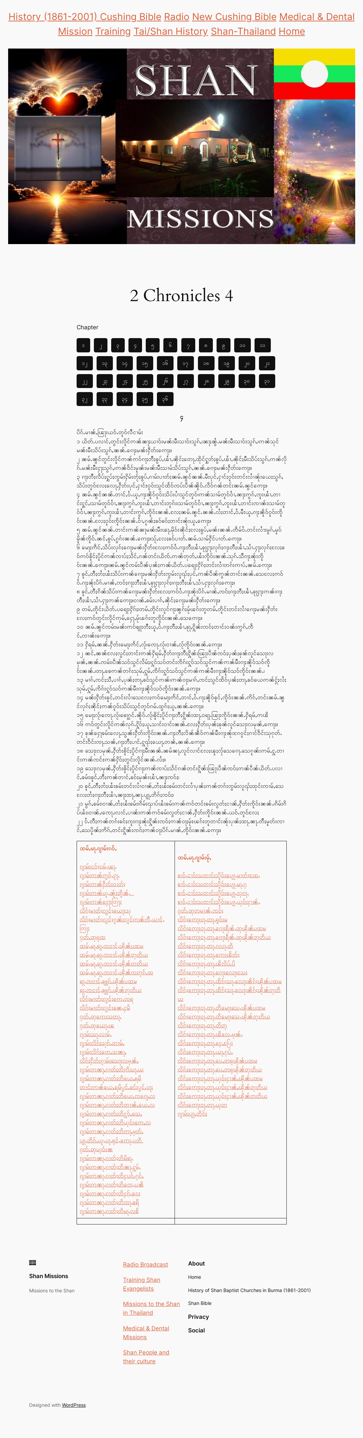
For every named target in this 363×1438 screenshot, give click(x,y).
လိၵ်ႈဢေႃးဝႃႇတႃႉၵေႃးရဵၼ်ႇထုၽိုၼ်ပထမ (222, 928)
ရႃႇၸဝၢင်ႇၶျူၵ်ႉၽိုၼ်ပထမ (108, 981)
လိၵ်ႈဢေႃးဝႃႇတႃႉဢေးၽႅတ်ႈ (209, 954)
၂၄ (124, 381)
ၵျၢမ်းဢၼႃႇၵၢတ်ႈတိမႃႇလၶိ (109, 1210)
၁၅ (145, 363)
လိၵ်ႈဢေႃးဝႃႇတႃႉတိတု (202, 1025)
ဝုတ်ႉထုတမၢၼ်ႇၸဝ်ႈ (200, 910)
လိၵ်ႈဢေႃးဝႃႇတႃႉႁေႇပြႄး (205, 1042)
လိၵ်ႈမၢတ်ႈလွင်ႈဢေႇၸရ (106, 998)
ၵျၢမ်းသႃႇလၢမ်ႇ (96, 1034)
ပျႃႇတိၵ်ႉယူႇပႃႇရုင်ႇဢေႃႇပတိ (111, 1140)
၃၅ (145, 399)
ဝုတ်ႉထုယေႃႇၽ (97, 1025)
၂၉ (226, 381)
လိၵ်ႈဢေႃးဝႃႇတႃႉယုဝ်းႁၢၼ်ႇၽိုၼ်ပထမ (220, 1078)
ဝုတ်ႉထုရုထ (92, 937)
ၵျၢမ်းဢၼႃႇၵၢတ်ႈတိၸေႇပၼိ (112, 1184)
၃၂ (84, 399)
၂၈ (206, 381)
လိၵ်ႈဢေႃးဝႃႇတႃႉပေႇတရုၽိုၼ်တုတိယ (220, 1069)
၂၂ (84, 381)
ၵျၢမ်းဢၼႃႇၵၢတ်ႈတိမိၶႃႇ (106, 1158)
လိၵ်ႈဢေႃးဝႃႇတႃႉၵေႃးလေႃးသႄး (212, 972)
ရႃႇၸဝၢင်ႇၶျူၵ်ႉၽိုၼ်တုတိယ (111, 990)
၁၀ (242, 345)
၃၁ (267, 381)
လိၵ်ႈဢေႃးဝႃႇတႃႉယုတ (202, 1104)
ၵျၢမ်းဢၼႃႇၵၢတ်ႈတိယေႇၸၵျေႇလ (117, 1095)
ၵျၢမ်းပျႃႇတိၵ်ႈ (192, 1113)
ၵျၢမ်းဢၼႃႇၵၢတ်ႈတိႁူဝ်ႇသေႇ (111, 1113)
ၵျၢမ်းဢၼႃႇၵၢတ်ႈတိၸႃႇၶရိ (109, 1202)
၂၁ (267, 363)
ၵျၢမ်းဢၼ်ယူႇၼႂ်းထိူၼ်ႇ (107, 892)
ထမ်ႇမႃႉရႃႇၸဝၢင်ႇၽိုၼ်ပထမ (111, 945)
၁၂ (84, 363)
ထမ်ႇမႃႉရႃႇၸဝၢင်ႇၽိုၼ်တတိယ (114, 963)
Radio (176, 16)
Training (113, 31)
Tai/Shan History (171, 31)
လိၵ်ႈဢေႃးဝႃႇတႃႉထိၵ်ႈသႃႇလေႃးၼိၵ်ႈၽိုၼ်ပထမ (230, 981)
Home (292, 31)
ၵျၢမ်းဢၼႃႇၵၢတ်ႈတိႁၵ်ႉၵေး (110, 1193)
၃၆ (165, 399)
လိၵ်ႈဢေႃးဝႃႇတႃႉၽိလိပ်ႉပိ (206, 963)
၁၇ (185, 363)
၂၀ (247, 363)
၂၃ (104, 381)
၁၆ (165, 363)
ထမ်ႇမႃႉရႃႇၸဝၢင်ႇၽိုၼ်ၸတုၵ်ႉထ (116, 972)
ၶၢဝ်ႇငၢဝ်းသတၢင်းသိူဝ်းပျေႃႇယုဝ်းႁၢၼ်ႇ (219, 901)
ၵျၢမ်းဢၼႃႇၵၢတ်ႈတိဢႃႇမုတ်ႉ (111, 1131)
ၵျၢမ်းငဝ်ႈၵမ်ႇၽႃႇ (98, 866)
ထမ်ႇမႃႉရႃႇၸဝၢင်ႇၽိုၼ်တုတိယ (114, 954)
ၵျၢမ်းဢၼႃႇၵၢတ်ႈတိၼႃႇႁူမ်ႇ (110, 1166)
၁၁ (262, 345)
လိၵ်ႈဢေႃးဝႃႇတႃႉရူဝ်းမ (202, 919)
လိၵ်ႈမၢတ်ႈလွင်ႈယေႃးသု (105, 910)
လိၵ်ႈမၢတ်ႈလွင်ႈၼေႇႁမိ (105, 1007)
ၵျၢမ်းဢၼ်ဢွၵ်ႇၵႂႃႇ (100, 875)
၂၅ (145, 381)
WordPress (74, 1405)
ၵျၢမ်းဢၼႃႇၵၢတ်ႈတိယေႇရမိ (110, 1078)
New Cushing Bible (234, 16)
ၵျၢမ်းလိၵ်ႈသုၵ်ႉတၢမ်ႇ (102, 1042)
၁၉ (226, 363)
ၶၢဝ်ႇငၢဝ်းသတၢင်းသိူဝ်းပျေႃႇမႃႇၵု (212, 884)
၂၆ (165, 381)
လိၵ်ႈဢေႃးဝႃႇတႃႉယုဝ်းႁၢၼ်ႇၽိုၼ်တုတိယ (222, 1087)
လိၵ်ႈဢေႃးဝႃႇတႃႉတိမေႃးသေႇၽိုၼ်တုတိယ (224, 1016)
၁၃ (104, 363)
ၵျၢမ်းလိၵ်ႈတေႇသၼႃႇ (103, 1051)
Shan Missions (48, 1276)
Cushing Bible (130, 16)
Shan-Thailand (243, 31)
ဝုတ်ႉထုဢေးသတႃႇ (100, 1016)
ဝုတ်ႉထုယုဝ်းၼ (96, 1149)
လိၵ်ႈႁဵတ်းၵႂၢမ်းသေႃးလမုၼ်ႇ (109, 1060)
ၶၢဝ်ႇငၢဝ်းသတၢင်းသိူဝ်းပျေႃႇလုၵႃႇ (213, 892)
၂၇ (185, 381)
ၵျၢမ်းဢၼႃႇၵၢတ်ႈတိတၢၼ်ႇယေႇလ (117, 1104)
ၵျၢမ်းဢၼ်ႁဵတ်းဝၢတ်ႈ (102, 884)
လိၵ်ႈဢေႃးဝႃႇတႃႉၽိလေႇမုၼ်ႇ (210, 1034)
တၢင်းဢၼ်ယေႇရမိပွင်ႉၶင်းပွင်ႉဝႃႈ (116, 1087)
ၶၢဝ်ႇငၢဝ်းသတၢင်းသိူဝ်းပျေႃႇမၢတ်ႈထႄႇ (219, 875)
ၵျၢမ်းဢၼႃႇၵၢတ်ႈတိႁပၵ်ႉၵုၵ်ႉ (112, 1175)
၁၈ (206, 363)
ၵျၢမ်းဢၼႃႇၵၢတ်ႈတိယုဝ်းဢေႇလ (115, 1122)
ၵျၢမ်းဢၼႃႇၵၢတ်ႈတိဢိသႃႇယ (112, 1069)
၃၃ (104, 399)
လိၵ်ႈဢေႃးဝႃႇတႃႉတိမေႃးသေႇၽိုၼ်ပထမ (221, 1007)
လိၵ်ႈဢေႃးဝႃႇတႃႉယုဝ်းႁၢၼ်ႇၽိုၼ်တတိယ (222, 1095)
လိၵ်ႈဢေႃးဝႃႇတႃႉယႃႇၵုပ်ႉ (205, 1051)
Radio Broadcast (145, 1264)
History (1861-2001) (54, 16)
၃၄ (124, 399)
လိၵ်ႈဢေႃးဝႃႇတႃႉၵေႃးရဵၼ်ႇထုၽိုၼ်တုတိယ (224, 937)
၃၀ (247, 381)
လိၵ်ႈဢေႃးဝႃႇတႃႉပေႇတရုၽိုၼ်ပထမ (217, 1060)
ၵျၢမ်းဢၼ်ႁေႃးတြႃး (101, 901)
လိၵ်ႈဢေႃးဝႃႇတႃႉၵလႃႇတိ (205, 945)
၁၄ (124, 363)
